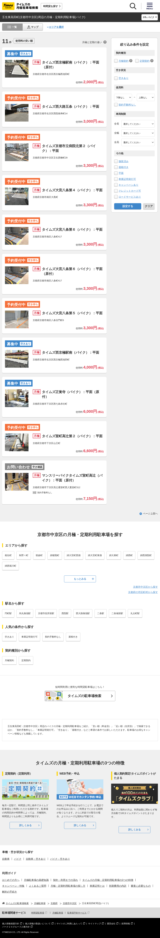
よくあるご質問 (37, 885)
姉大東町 (113, 555)
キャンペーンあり (128, 184)
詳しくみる (25, 825)
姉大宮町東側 (95, 555)
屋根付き (123, 167)
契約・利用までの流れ (65, 880)
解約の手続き (9, 891)
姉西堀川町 (10, 565)
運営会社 (111, 923)
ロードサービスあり (130, 196)
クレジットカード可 (130, 190)
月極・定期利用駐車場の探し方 (68, 885)
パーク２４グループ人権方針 (16, 927)
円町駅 (8, 613)
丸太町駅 (135, 613)
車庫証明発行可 (127, 179)
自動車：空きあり (36, 858)
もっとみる (80, 578)
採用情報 (125, 923)
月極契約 (123, 60)
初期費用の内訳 (117, 885)
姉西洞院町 (146, 555)
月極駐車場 (57, 913)
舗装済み (123, 161)
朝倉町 (39, 555)
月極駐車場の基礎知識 (36, 880)
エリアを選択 (56, 27)
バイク (17, 858)
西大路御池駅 (83, 613)
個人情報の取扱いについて (38, 923)
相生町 (8, 555)
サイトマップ (94, 923)
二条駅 (100, 613)
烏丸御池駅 (25, 613)
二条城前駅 (117, 613)
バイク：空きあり (60, 858)
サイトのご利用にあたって (69, 923)
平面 (121, 173)
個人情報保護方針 (10, 923)
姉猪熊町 (54, 555)
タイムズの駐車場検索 (84, 696)
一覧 (14, 27)
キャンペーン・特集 (13, 885)
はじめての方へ (10, 880)
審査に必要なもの (141, 885)
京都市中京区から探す (145, 586)
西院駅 (65, 613)
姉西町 (129, 555)
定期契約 (145, 60)
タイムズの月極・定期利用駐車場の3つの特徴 (107, 880)
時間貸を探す (50, 6)
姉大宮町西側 (74, 555)
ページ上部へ (150, 513)
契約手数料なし (127, 104)
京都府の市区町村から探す (143, 592)
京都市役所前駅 (46, 613)
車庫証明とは (97, 885)
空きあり (123, 78)
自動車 (6, 858)
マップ (34, 27)
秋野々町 (23, 555)
